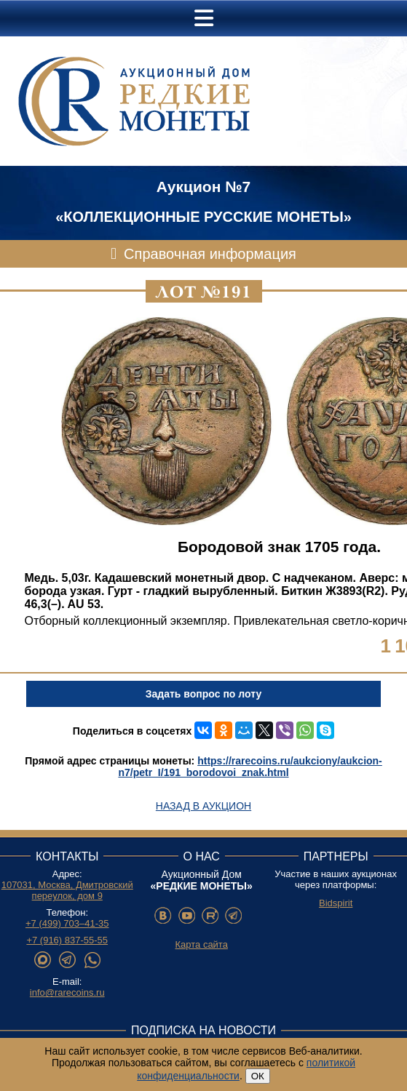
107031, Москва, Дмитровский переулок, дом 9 (67, 890)
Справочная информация (210, 254)
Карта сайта (201, 944)
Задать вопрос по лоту (203, 694)
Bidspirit (335, 903)
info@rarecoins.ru (67, 992)
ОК (257, 1076)
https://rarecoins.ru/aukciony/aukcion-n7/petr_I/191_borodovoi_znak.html (250, 766)
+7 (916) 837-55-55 (67, 940)
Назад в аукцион (203, 806)
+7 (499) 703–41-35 (67, 923)
